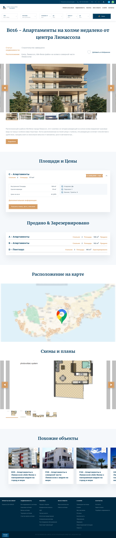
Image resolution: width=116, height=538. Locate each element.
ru (92, 2)
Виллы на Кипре (25, 510)
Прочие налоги (43, 513)
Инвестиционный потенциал (85, 525)
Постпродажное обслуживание (48, 522)
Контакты (111, 7)
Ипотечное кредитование (46, 516)
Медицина (79, 522)
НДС (40, 510)
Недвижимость (80, 7)
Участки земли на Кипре (27, 516)
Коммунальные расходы (46, 519)
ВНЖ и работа (97, 7)
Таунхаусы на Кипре (26, 513)
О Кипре (104, 7)
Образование (80, 519)
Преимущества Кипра (83, 504)
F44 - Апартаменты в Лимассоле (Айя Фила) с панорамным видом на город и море (91, 476)
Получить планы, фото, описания (23, 206)
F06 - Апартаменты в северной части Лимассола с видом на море (56, 476)
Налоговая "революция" (46, 525)
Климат (79, 507)
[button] (5, 88)
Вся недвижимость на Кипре (29, 504)
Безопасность (81, 516)
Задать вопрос (99, 507)
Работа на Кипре (62, 507)
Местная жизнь (81, 510)
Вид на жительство (63, 504)
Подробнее (12, 141)
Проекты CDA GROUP (68, 7)
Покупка (88, 7)
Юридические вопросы (45, 507)
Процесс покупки (44, 504)
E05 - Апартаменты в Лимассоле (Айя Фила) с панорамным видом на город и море (23, 476)
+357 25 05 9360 (83, 2)
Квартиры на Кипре (26, 507)
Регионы (79, 513)
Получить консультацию (68, 2)
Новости (79, 528)
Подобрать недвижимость (102, 510)
